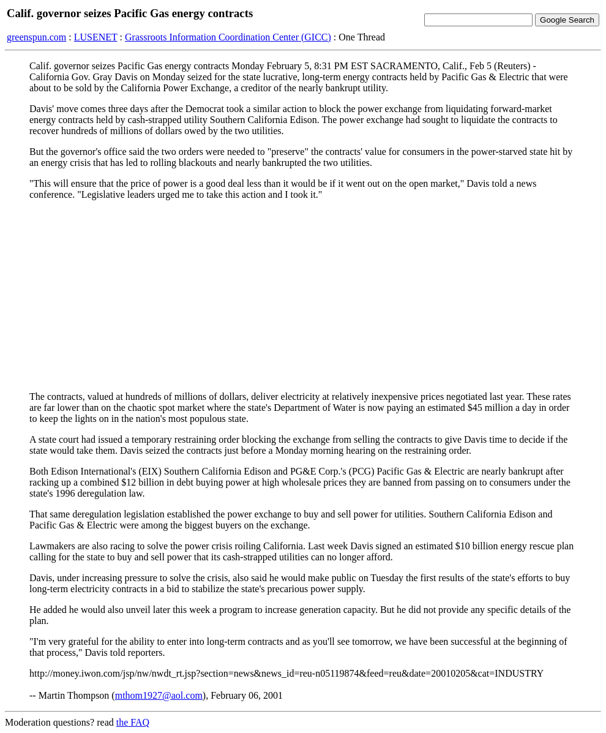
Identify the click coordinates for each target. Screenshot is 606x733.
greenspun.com (36, 37)
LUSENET (96, 37)
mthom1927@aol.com (159, 695)
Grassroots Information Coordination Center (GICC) (228, 37)
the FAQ (132, 722)
